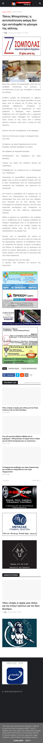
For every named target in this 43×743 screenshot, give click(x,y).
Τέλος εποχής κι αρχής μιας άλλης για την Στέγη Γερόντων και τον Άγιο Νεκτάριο (20, 409)
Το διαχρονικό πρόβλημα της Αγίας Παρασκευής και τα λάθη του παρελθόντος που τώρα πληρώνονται (20, 469)
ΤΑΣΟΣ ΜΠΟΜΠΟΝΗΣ (29, 368)
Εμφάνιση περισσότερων (32, 382)
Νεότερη (6, 480)
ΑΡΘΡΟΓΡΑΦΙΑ (17, 12)
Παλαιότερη (36, 480)
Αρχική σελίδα (6, 12)
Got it (28, 741)
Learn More (18, 741)
